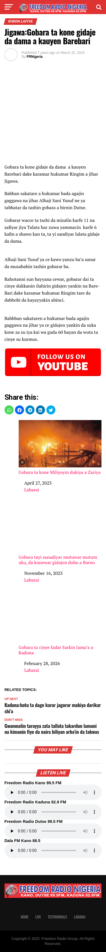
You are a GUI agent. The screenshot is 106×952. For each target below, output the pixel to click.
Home (25, 917)
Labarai (31, 490)
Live (38, 917)
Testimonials (57, 917)
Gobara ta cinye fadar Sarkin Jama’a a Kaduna (60, 625)
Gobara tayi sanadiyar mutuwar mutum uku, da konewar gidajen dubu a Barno (60, 535)
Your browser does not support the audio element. (53, 792)
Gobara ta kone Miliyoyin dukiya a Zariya (60, 447)
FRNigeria (35, 57)
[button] (9, 409)
